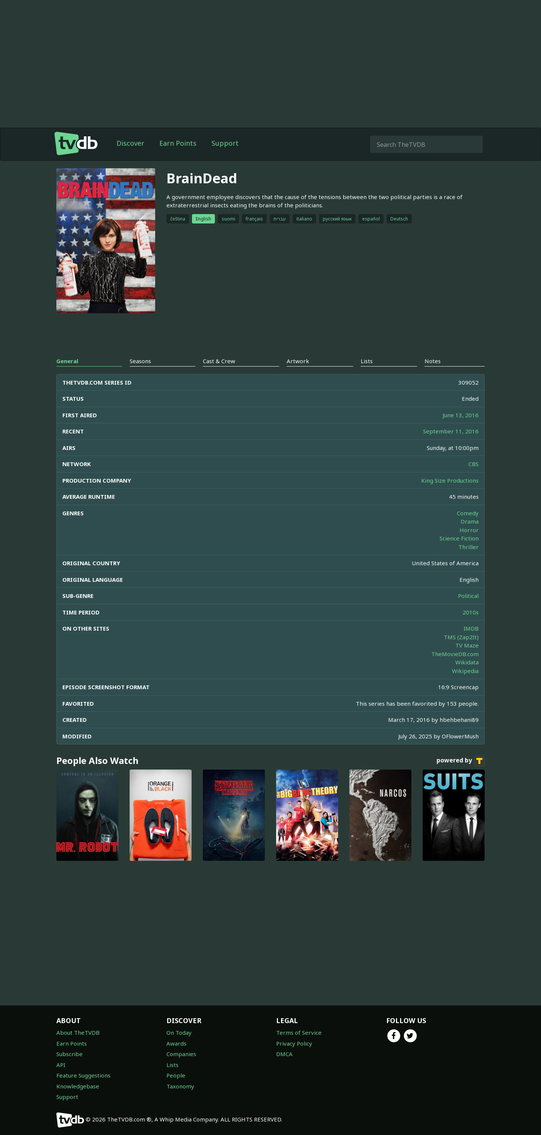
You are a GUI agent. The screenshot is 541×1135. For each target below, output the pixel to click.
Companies (181, 1054)
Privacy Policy (294, 1043)
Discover (130, 143)
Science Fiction (459, 538)
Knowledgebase (77, 1086)
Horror (469, 530)
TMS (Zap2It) (461, 637)
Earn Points (177, 143)
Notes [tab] (433, 361)
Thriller (468, 547)
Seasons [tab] (140, 361)
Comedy (468, 513)
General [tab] (67, 361)
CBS (473, 464)
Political (468, 595)
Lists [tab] (367, 361)
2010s (470, 612)
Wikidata (467, 662)
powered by (461, 761)
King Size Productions (450, 480)
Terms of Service (299, 1032)
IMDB (471, 628)
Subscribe (69, 1054)
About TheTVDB (78, 1032)
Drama (470, 521)
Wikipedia (465, 671)
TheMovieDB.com (455, 654)
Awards (176, 1043)
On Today (179, 1032)
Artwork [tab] (298, 361)
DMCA (284, 1054)
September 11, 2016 (451, 431)
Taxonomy (180, 1086)
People (175, 1075)
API (60, 1065)
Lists (172, 1065)
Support (225, 143)
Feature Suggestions (83, 1075)
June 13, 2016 (461, 415)
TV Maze (467, 645)
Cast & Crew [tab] (219, 361)
